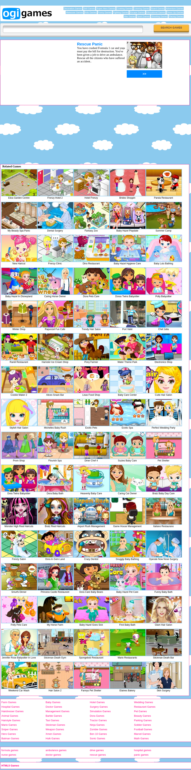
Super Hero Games (105, 8)
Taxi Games (52, 720)
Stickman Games (55, 724)
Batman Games (10, 738)
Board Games (157, 8)
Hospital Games (10, 706)
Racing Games (176, 16)
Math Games (141, 738)
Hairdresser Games (12, 711)
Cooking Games (124, 8)
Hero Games (8, 733)
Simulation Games (100, 711)
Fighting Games (121, 12)
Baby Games (53, 702)
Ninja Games (97, 724)
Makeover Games (74, 12)
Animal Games (9, 715)
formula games (9, 750)
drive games (97, 750)
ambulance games (56, 750)
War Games (129, 16)
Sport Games (143, 16)
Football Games (143, 729)
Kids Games (90, 12)
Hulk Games (53, 738)
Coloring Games (141, 8)
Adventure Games (174, 8)
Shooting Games (159, 16)
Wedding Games (143, 702)
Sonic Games (97, 738)
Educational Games (155, 12)
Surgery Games (99, 706)
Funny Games (105, 12)
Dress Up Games (175, 12)
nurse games (8, 754)
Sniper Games (9, 729)
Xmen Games (53, 733)
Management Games (57, 711)
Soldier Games (142, 724)
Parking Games (143, 720)
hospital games (142, 750)
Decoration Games (73, 8)
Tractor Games (98, 720)
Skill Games (89, 8)
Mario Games (9, 724)
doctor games (53, 754)
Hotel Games (97, 702)
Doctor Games (54, 706)
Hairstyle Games (10, 720)
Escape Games (137, 12)
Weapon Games (55, 729)
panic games (141, 754)
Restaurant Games (144, 706)
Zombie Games (98, 729)
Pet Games (140, 711)
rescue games (98, 754)
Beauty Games (142, 715)
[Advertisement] (34, 69)
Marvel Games (142, 733)
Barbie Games (54, 715)
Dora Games (97, 715)
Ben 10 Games (98, 733)
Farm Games (8, 702)
